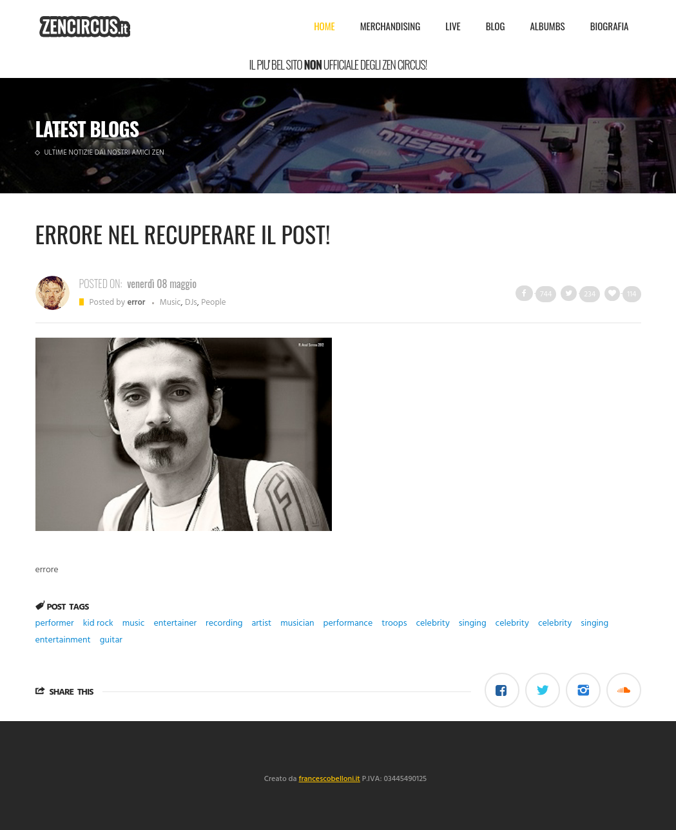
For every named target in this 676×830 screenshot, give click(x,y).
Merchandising (390, 26)
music (133, 623)
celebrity (432, 623)
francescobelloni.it (329, 779)
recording (224, 623)
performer (54, 623)
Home (324, 26)
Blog (495, 26)
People (213, 302)
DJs (191, 302)
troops (394, 623)
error (136, 302)
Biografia (609, 26)
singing (473, 623)
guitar (111, 640)
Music (170, 302)
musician (297, 623)
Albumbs (547, 26)
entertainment (63, 640)
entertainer (175, 623)
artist (261, 623)
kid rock (98, 623)
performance (348, 623)
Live (452, 26)
